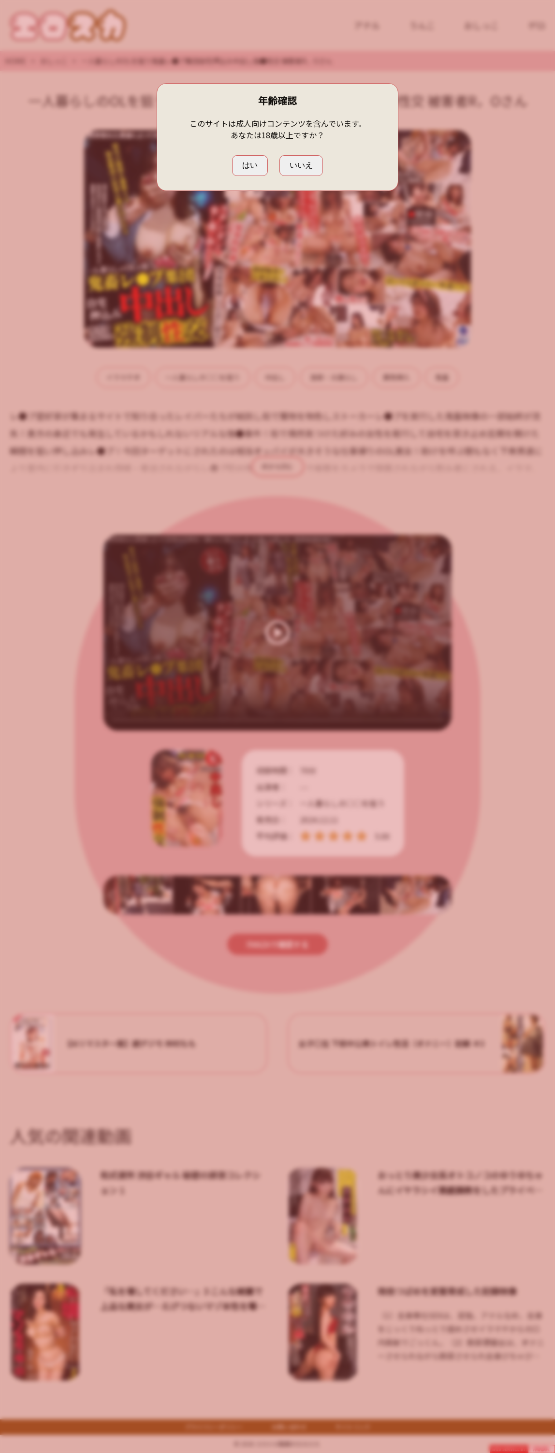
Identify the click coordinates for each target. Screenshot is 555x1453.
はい (250, 165)
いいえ (301, 165)
